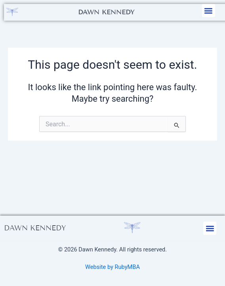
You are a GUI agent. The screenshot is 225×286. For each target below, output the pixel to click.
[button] (208, 10)
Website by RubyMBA (112, 267)
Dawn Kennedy (106, 12)
